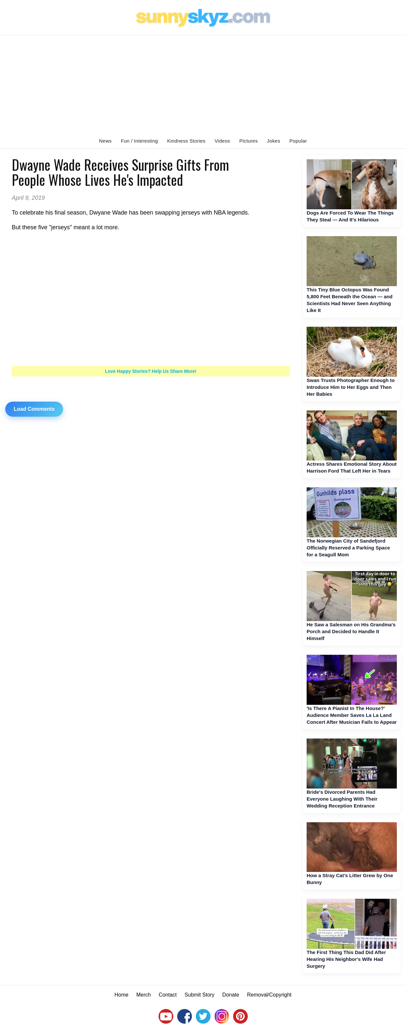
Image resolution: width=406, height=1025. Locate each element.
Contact (168, 995)
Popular (298, 141)
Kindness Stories (186, 141)
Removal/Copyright (269, 995)
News (105, 141)
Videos (222, 141)
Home (121, 995)
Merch (143, 995)
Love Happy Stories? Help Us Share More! (150, 371)
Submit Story (200, 995)
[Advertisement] (203, 84)
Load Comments (34, 409)
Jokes (273, 141)
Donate (230, 995)
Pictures (248, 141)
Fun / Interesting (139, 141)
